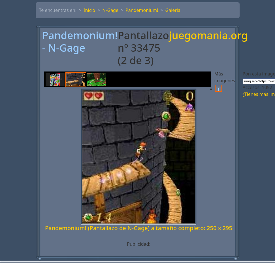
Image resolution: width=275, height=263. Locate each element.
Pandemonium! (141, 10)
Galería (173, 10)
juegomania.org (208, 35)
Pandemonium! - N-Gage (80, 42)
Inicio (89, 10)
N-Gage (110, 10)
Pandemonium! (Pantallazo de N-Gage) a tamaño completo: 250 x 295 (138, 228)
